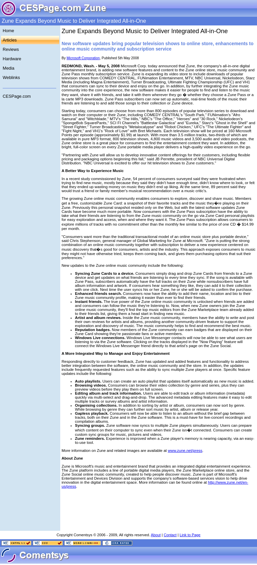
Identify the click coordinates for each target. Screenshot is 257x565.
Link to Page (190, 535)
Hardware (12, 58)
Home (8, 30)
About (156, 535)
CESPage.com (17, 96)
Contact (170, 535)
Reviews (11, 49)
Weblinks (11, 77)
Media (8, 68)
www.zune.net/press (185, 451)
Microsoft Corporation (83, 58)
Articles (10, 40)
